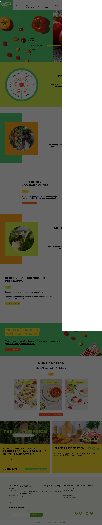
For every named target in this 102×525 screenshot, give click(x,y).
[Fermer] (0, 1)
